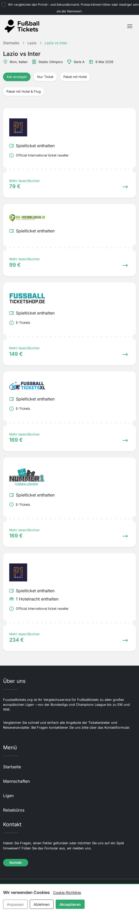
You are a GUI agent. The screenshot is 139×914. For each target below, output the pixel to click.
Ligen (8, 795)
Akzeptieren (70, 904)
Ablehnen (41, 904)
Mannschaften (16, 781)
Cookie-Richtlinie (67, 892)
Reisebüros (13, 810)
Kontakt (15, 863)
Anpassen (15, 904)
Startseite (12, 766)
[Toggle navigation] (130, 26)
